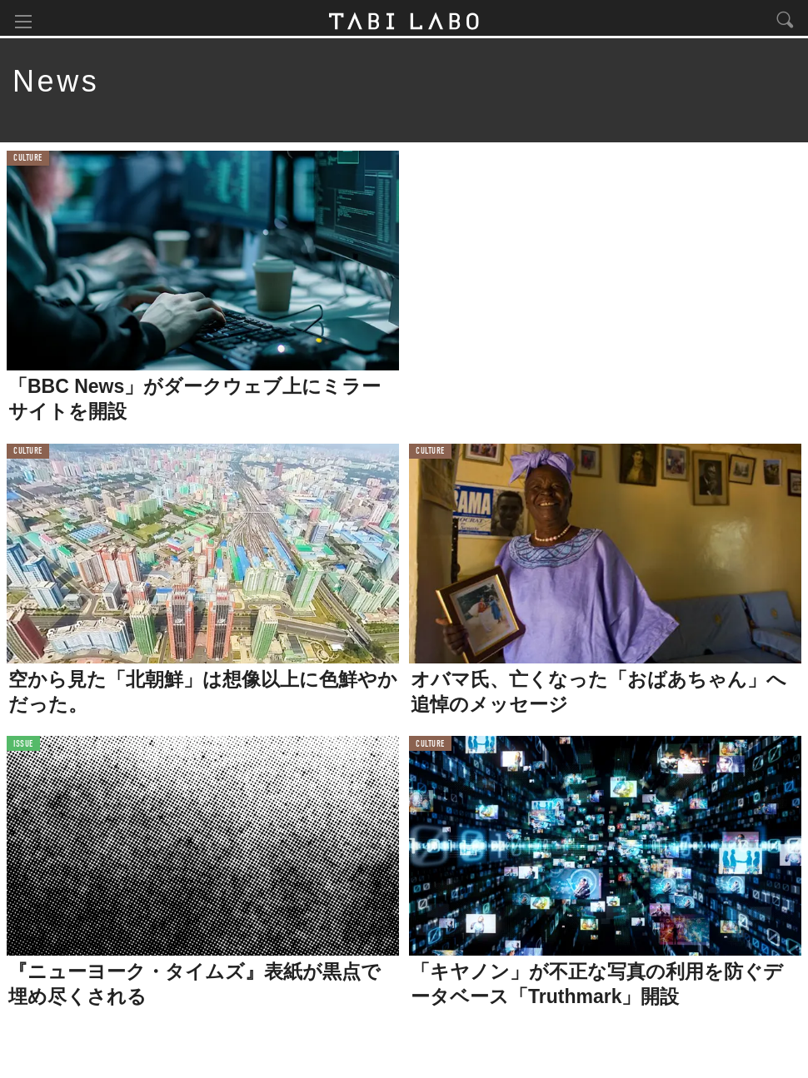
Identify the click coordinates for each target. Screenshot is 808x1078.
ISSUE (23, 747)
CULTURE (27, 161)
